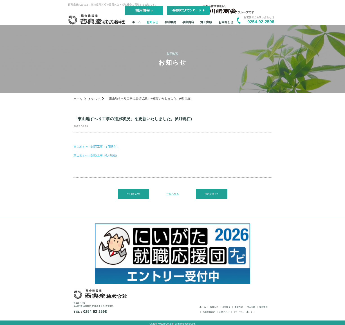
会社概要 (170, 24)
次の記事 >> (212, 208)
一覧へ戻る (172, 208)
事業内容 (192, 24)
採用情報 (188, 9)
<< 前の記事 (133, 208)
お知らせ (147, 24)
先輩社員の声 (218, 305)
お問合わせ (239, 24)
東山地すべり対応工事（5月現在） (77, 156)
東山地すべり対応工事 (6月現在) (75, 167)
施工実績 (214, 24)
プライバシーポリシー (265, 305)
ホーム (127, 24)
